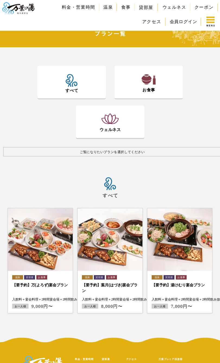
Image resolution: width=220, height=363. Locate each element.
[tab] (71, 83)
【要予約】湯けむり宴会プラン (178, 285)
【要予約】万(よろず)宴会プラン (40, 285)
